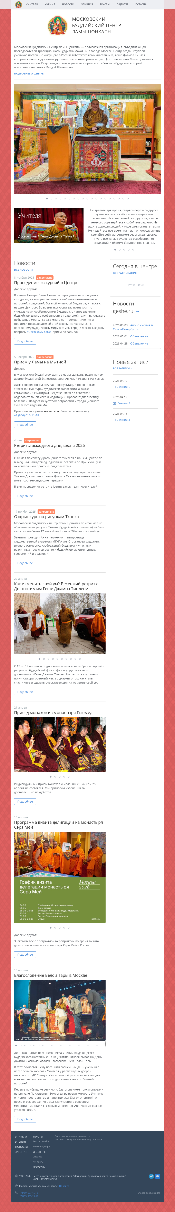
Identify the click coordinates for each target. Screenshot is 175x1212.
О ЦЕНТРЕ (122, 4)
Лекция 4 (123, 420)
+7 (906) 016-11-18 (26, 415)
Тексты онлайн (41, 1141)
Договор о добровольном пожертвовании (78, 1139)
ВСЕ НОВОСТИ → (25, 269)
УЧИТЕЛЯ (32, 4)
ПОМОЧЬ (141, 4)
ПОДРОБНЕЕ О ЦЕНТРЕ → (30, 73)
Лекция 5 (123, 403)
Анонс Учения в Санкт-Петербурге (133, 327)
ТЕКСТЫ (105, 4)
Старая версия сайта (149, 1192)
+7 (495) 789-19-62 (28, 1196)
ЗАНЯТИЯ (87, 4)
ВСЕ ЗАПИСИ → (123, 368)
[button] (157, 87)
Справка (37, 1156)
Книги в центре (41, 1146)
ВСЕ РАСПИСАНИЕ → (126, 273)
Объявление (139, 336)
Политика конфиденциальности (72, 1136)
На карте (64, 1185)
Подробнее (25, 341)
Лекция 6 (123, 387)
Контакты (38, 1161)
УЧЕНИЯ (50, 4)
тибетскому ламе (39, 332)
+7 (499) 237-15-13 (28, 1192)
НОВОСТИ (68, 4)
